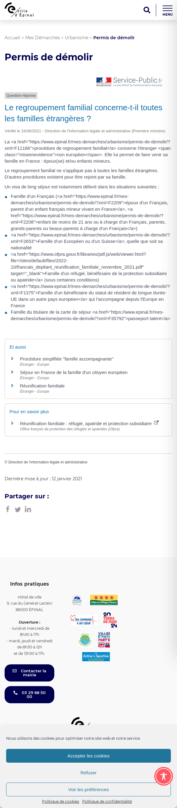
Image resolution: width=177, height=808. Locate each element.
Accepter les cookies (88, 755)
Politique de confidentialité (107, 801)
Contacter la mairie (29, 672)
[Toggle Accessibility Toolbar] (163, 776)
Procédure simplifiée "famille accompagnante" (67, 358)
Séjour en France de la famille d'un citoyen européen (74, 372)
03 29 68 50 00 (29, 694)
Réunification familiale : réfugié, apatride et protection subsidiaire (89, 423)
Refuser (88, 772)
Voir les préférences (88, 789)
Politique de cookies (60, 801)
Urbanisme (76, 37)
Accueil (12, 37)
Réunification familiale (42, 385)
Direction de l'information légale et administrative (47, 462)
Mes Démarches (42, 37)
